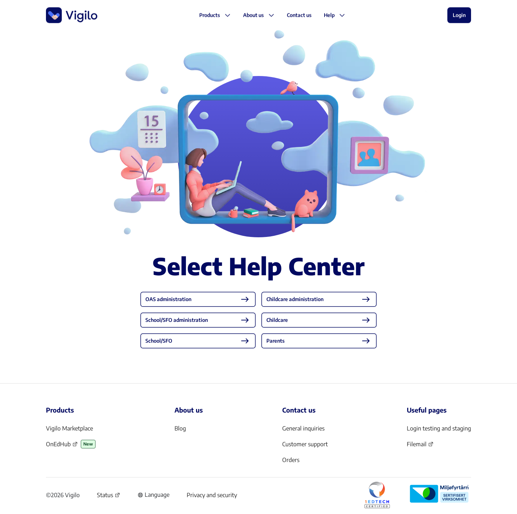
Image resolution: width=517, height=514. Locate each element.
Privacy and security (212, 495)
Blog (180, 428)
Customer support (305, 444)
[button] (299, 16)
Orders (290, 459)
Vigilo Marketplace (69, 428)
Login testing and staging (439, 428)
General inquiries (303, 428)
